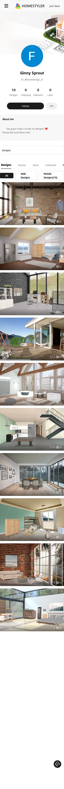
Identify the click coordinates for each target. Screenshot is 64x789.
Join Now (55, 6)
